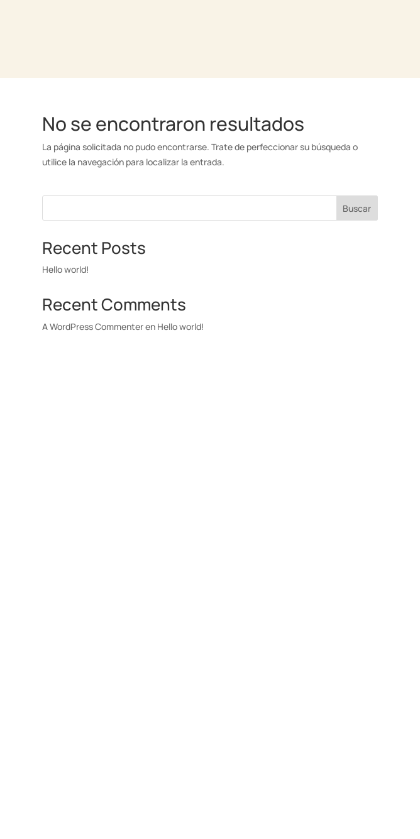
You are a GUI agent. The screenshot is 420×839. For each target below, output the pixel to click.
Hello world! (65, 269)
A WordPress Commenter (92, 326)
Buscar (357, 208)
